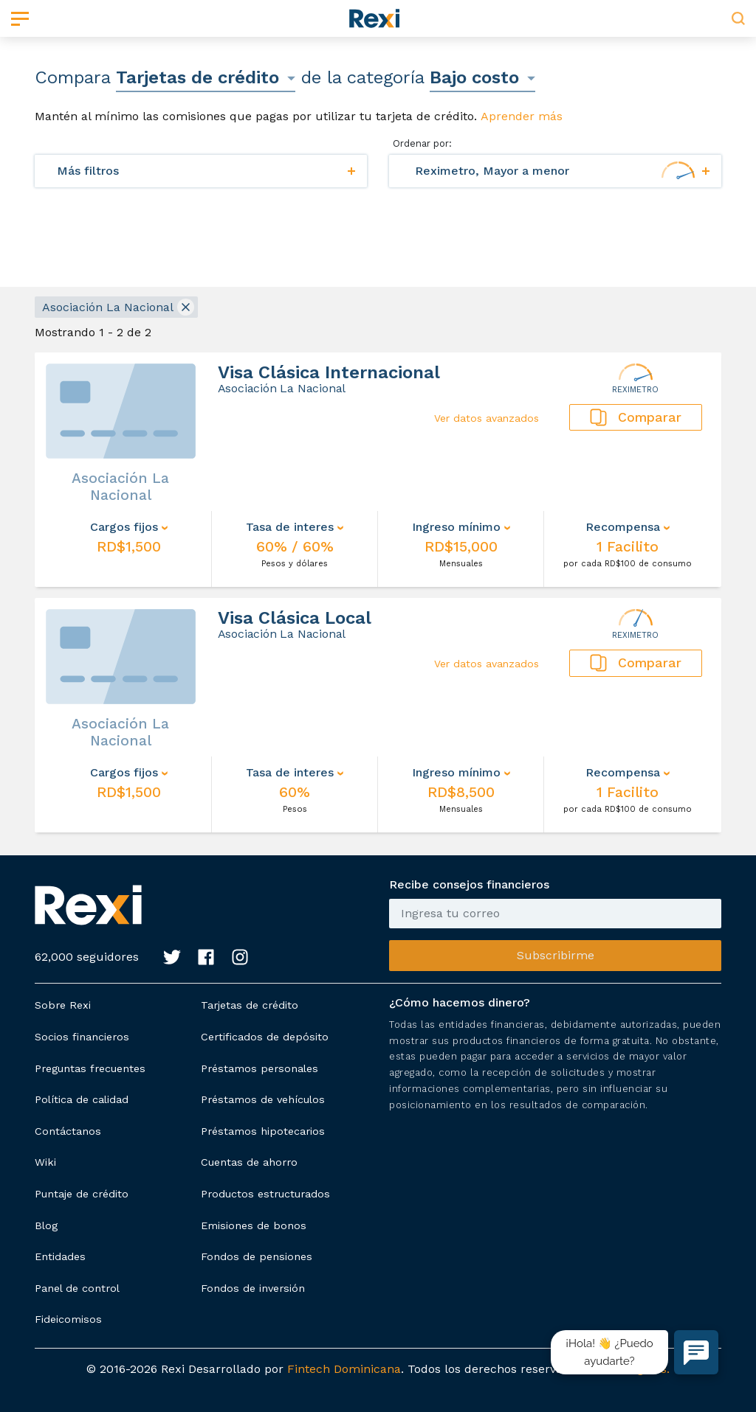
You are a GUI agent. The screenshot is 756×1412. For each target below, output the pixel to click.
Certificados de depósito (265, 1037)
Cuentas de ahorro (249, 1162)
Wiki (45, 1162)
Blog (46, 1225)
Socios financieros (82, 1037)
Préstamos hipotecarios (263, 1131)
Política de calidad (81, 1099)
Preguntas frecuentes (90, 1068)
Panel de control (77, 1288)
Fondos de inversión (253, 1288)
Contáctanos (68, 1131)
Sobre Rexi (63, 1005)
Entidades (60, 1256)
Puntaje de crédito (81, 1194)
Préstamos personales (259, 1068)
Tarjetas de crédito (249, 1005)
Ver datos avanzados (486, 418)
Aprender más (522, 116)
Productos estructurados (265, 1194)
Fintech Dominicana (344, 1369)
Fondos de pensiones (256, 1256)
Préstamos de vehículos (263, 1099)
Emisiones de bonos (253, 1225)
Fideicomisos (68, 1319)
